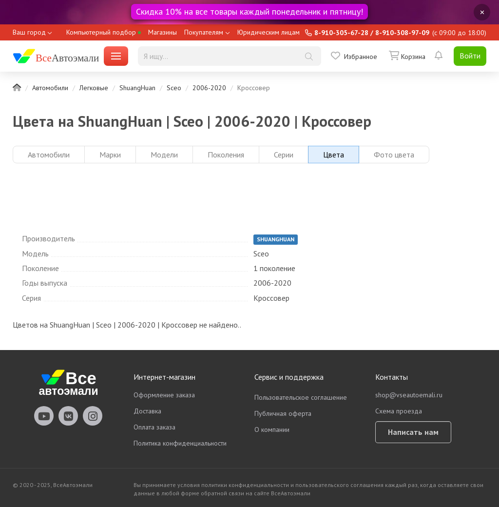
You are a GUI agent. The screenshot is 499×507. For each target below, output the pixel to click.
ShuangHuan (137, 87)
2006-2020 (209, 87)
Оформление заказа (164, 394)
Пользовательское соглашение (300, 397)
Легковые (93, 87)
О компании (271, 429)
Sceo (174, 87)
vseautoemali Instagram (92, 416)
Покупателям (203, 32)
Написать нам (413, 432)
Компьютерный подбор (103, 32)
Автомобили (50, 87)
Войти (470, 55)
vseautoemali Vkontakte (68, 416)
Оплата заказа (154, 427)
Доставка (147, 411)
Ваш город (29, 32)
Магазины (162, 32)
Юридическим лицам (268, 32)
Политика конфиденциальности (180, 443)
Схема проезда (398, 411)
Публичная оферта (282, 413)
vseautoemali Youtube (44, 416)
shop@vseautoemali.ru (408, 394)
